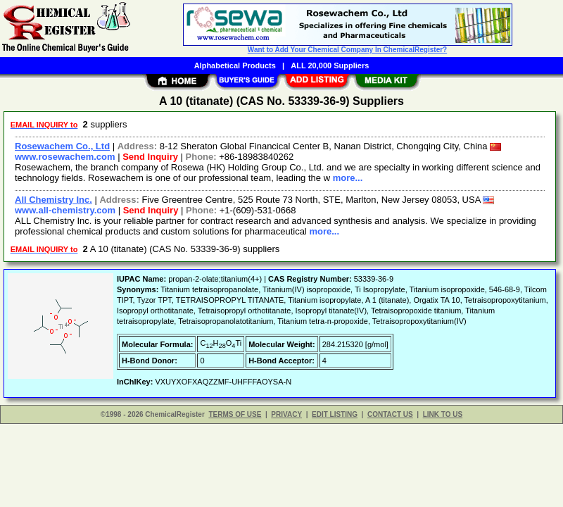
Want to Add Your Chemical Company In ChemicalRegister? (347, 50)
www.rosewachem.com (65, 156)
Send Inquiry (150, 156)
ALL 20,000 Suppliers (330, 65)
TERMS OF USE (234, 414)
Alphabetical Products (235, 65)
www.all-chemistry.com (65, 210)
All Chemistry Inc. (53, 199)
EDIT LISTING (335, 414)
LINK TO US (442, 414)
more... (348, 178)
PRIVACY (286, 414)
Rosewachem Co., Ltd (62, 146)
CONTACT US (390, 414)
